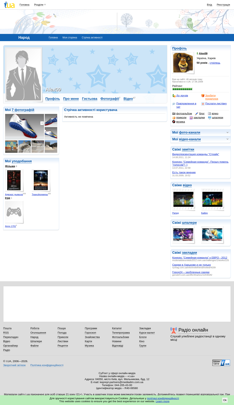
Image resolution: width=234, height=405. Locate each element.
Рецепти (63, 345)
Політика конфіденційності (46, 365)
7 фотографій (23, 110)
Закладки (145, 328)
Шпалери (36, 341)
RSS (6, 332)
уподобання (22, 161)
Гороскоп (90, 332)
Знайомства (92, 337)
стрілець (215, 62)
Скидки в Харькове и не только (191, 264)
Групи (142, 345)
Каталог (117, 328)
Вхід (209, 4)
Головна (24, 4)
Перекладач (10, 337)
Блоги (143, 337)
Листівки (63, 341)
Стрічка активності (92, 37)
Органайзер (10, 345)
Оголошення (38, 332)
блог (199, 113)
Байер (204, 213)
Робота (34, 328)
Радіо (6, 350)
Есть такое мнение (184, 172)
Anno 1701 (10, 226)
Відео (128, 99)
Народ (34, 337)
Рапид (175, 213)
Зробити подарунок (209, 97)
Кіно (141, 341)
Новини (116, 341)
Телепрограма (121, 332)
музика (178, 121)
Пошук (62, 328)
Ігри (7, 197)
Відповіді (117, 345)
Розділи (38, 4)
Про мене (71, 99)
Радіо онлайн (193, 330)
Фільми (10, 166)
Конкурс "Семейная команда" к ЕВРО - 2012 (199, 257)
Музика (89, 345)
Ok (225, 400)
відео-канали (190, 139)
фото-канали (189, 132)
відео (213, 113)
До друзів (180, 95)
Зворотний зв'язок (14, 365)
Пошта (7, 328)
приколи (179, 117)
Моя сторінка (70, 37)
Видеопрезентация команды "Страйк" (195, 154)
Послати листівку (214, 103)
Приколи (63, 337)
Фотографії (110, 99)
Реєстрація (223, 4)
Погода (62, 332)
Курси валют (147, 332)
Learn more (162, 401)
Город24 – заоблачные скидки (190, 272)
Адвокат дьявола (14, 194)
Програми (91, 328)
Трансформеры (40, 194)
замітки (188, 149)
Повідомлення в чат (184, 105)
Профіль (179, 48)
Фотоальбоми (120, 337)
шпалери (215, 117)
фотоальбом (182, 113)
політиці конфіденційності (163, 398)
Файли (34, 345)
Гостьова (89, 99)
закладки (197, 117)
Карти (88, 341)
